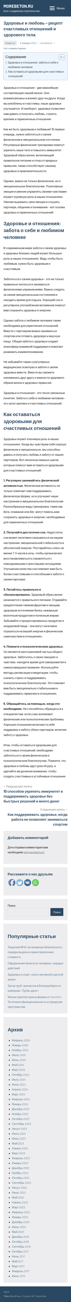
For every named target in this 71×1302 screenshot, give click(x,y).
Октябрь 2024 (20, 1074)
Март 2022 (18, 1207)
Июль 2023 (19, 1133)
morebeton (46, 43)
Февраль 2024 (21, 1099)
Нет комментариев (14, 48)
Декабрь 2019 (20, 1236)
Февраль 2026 (21, 1040)
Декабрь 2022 (20, 1168)
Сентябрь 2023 (21, 1123)
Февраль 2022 (21, 1212)
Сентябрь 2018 (21, 1246)
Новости (10, 43)
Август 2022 (19, 1187)
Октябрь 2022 (20, 1177)
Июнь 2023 (19, 1138)
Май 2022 (18, 1197)
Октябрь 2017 (20, 1251)
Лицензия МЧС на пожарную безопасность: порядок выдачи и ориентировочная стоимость (35, 952)
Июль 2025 (19, 1055)
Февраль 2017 (20, 1271)
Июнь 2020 (19, 1227)
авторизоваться (34, 852)
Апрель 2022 (20, 1202)
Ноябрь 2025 (20, 1050)
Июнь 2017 (18, 1256)
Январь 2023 (20, 1163)
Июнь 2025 (19, 1060)
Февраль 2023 (21, 1158)
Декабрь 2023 (20, 1109)
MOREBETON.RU (18, 6)
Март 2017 (18, 1266)
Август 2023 (19, 1128)
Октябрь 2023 (20, 1118)
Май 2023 (18, 1143)
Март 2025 (18, 1069)
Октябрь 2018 (20, 1241)
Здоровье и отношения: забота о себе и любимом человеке (33, 65)
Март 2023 (18, 1153)
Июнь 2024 (19, 1084)
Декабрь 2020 (20, 1222)
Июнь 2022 (19, 1192)
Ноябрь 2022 (20, 1172)
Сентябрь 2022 (21, 1182)
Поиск (11, 905)
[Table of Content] (62, 57)
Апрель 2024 (20, 1089)
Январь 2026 (20, 1045)
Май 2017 (17, 1261)
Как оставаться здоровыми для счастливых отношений (36, 74)
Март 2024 (18, 1094)
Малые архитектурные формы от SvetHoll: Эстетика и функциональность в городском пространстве (35, 1001)
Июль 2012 (18, 1276)
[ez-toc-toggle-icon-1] (60, 57)
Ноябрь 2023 (20, 1114)
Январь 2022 (20, 1217)
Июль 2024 (19, 1079)
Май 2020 (18, 1231)
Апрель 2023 (20, 1148)
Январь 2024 (20, 1104)
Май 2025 (18, 1064)
